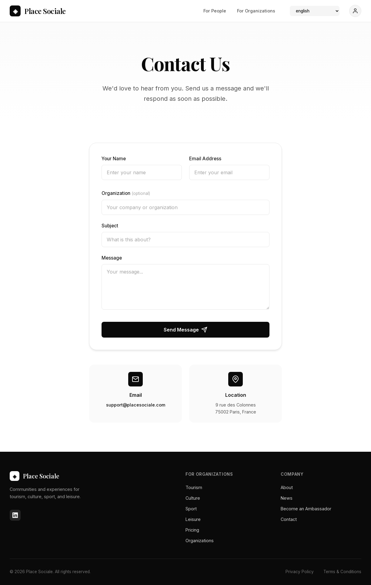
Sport (191, 508)
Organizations (200, 540)
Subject (110, 226)
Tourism (194, 487)
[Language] (314, 11)
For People (214, 10)
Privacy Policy (300, 571)
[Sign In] (355, 11)
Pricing (192, 529)
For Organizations (256, 10)
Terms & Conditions (342, 571)
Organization (126, 193)
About (287, 487)
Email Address (205, 159)
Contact (289, 519)
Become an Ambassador (306, 508)
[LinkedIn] (15, 515)
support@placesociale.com (135, 404)
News (286, 498)
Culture (193, 498)
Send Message (185, 330)
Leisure (193, 519)
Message (112, 258)
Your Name (114, 159)
